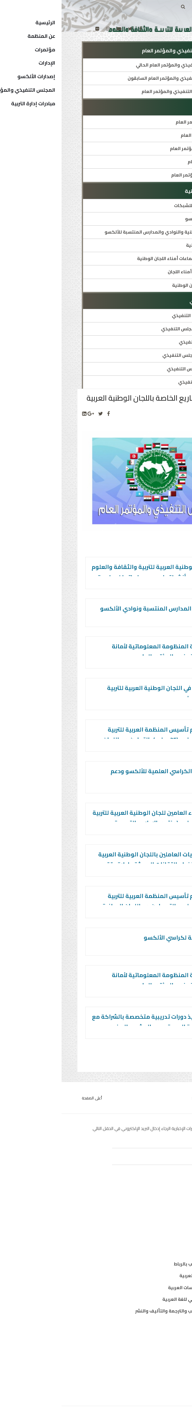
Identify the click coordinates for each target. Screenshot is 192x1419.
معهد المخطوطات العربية (145, 1275)
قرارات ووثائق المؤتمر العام (138, 175)
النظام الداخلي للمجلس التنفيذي (133, 329)
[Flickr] (36, 29)
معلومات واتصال (154, 1239)
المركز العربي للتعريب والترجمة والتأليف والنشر (123, 1310)
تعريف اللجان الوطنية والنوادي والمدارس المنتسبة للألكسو (105, 232)
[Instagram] (46, 29)
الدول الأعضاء (158, 1359)
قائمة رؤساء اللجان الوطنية (139, 285)
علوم (166, 1227)
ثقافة (165, 1215)
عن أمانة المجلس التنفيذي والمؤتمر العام (123, 91)
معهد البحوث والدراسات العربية (139, 1287)
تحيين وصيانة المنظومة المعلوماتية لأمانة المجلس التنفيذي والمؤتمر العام (106, 651)
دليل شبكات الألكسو (145, 219)
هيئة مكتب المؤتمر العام (140, 122)
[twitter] (69, 29)
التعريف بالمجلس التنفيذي (138, 315)
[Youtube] (57, 29)
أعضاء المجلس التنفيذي (142, 382)
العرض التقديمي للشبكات (139, 205)
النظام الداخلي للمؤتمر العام (137, 148)
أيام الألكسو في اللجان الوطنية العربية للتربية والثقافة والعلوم (104, 693)
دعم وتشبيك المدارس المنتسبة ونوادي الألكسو (101, 608)
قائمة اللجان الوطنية (145, 245)
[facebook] (79, 29)
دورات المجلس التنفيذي (142, 342)
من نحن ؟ (162, 1336)
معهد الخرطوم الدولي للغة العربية (136, 1299)
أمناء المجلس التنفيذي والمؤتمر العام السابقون (116, 78)
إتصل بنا (163, 1383)
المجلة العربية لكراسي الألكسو (122, 937)
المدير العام (159, 1347)
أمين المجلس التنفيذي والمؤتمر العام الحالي (120, 65)
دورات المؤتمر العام (146, 162)
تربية (166, 1203)
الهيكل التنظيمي (153, 1371)
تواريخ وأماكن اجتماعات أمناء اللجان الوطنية (121, 258)
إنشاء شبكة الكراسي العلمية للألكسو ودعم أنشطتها (106, 776)
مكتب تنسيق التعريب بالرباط (142, 1263)
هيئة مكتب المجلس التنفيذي (136, 369)
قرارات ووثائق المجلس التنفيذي (134, 355)
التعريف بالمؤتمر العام (143, 135)
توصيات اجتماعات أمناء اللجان (136, 272)
